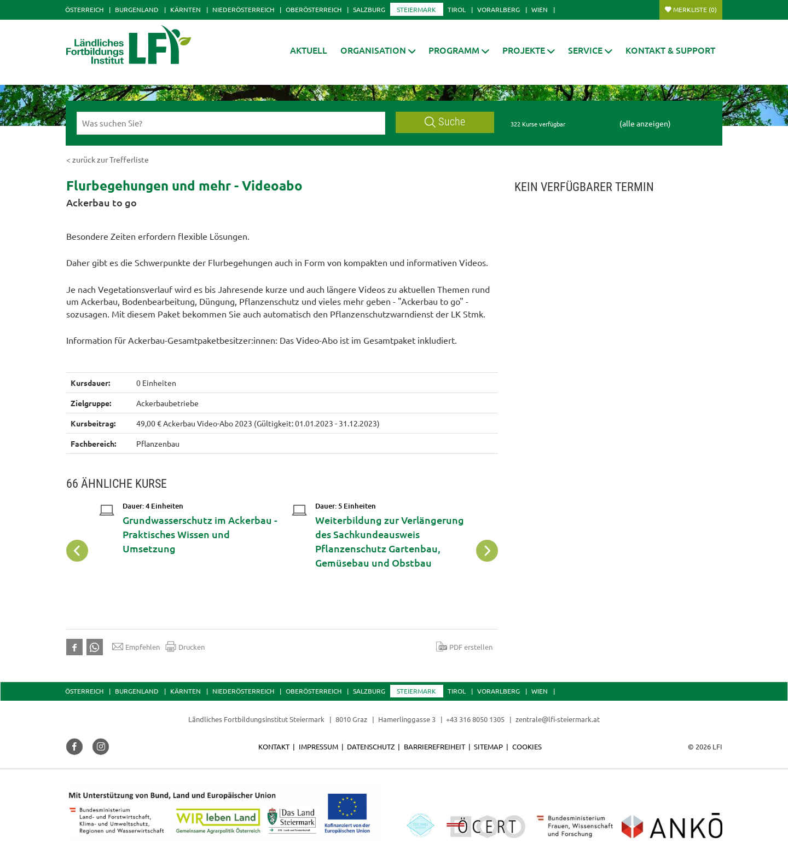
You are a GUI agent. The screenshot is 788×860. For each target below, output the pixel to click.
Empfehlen (136, 646)
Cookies (527, 746)
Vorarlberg (498, 9)
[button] (378, 50)
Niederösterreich (243, 9)
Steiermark (416, 9)
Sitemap (488, 746)
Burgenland (137, 9)
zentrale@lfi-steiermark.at (557, 719)
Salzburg (369, 9)
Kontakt (273, 746)
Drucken (185, 646)
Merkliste (695, 9)
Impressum (318, 746)
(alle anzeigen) (645, 123)
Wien (539, 9)
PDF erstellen (464, 646)
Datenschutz (371, 746)
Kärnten (185, 9)
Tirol (457, 9)
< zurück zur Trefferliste (107, 159)
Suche (445, 122)
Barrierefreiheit (434, 746)
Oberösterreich (313, 9)
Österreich (84, 9)
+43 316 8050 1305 (475, 719)
